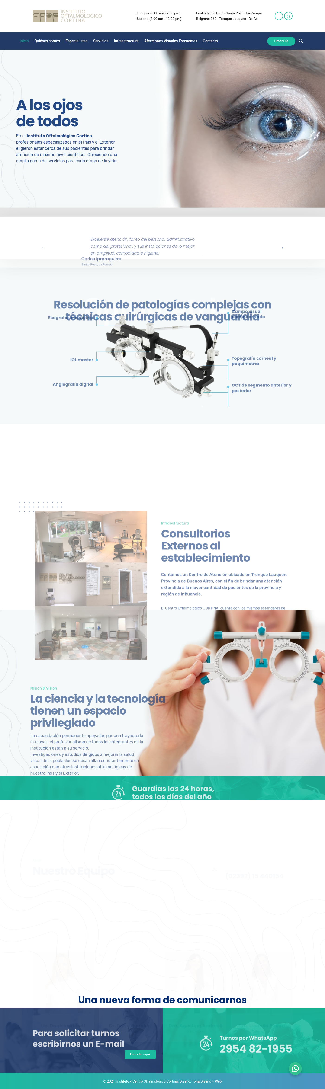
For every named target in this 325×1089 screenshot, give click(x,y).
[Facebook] (279, 16)
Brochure (281, 41)
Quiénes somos (47, 41)
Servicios (100, 41)
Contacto (210, 41)
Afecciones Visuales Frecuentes (170, 41)
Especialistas (76, 41)
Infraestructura (126, 41)
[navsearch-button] (300, 41)
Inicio (24, 41)
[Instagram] (288, 16)
